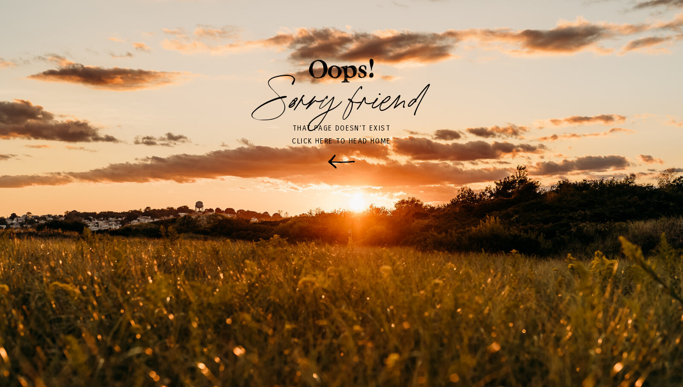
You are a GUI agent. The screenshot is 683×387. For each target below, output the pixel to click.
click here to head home (341, 141)
